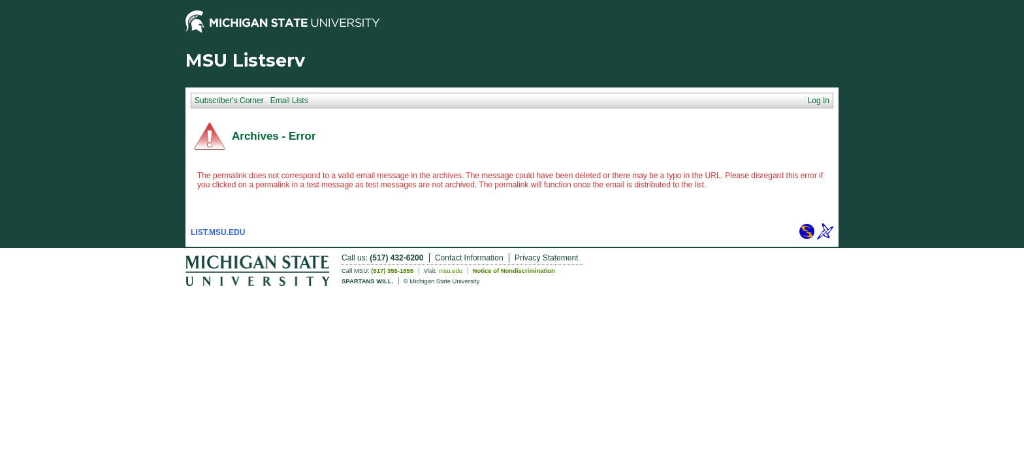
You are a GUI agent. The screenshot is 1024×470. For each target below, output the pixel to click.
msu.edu (450, 270)
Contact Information (469, 257)
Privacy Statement (546, 257)
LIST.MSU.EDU (218, 232)
